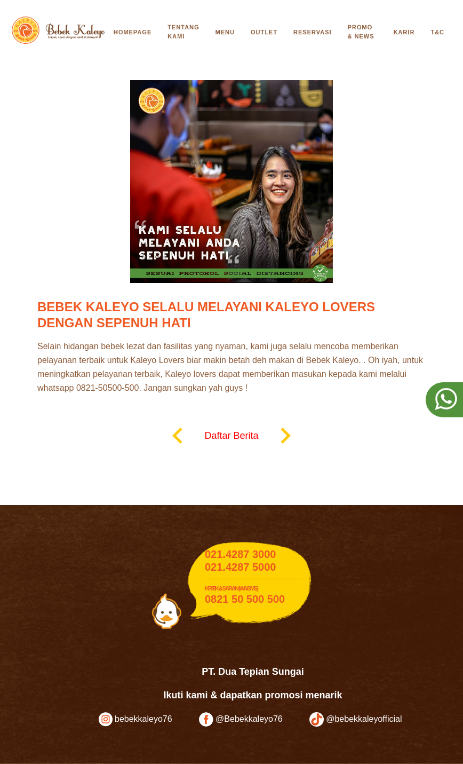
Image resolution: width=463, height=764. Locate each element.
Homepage (132, 32)
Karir (404, 32)
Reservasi (312, 32)
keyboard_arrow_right (285, 436)
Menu (225, 32)
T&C (437, 32)
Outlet (264, 32)
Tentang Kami (183, 32)
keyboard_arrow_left (178, 436)
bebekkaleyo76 (135, 719)
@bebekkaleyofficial (355, 719)
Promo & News (361, 32)
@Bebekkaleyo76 (241, 719)
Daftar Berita (231, 435)
